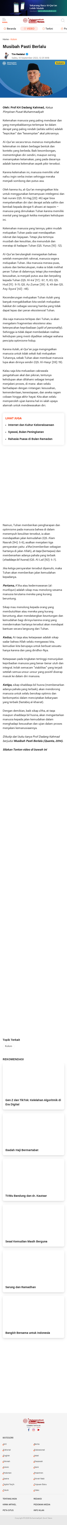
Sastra (6, 1479)
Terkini (49, 29)
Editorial (7, 1450)
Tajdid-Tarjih (8, 1484)
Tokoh (6, 1490)
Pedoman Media (42, 1505)
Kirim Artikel (9, 1505)
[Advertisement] (33, 484)
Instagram (33, 1431)
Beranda (11, 29)
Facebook (29, 1431)
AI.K (5, 1444)
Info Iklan (39, 1510)
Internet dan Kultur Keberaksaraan (31, 425)
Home (6, 39)
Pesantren (38, 1473)
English (6, 1456)
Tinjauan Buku (40, 1484)
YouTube (38, 1431)
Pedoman (7, 1473)
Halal (36, 1456)
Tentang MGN (10, 1499)
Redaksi (38, 1499)
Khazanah (38, 1461)
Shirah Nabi (39, 1479)
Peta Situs (8, 1510)
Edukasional (39, 1450)
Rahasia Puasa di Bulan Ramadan (30, 439)
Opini (36, 1467)
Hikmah (6, 1461)
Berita (36, 1444)
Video (30, 29)
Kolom (8, 1046)
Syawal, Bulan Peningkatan (26, 432)
